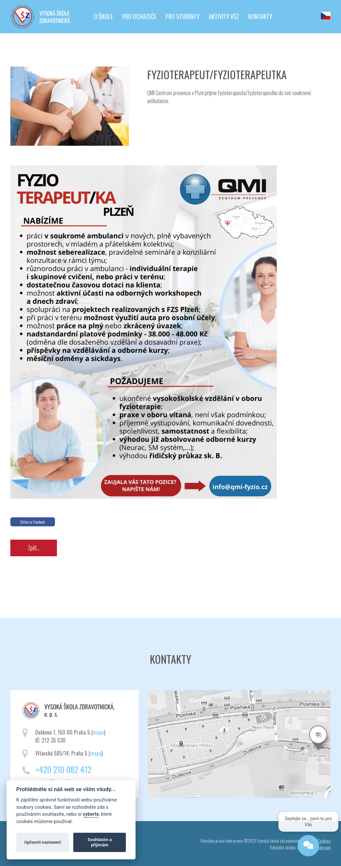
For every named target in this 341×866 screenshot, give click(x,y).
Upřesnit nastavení (42, 842)
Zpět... (34, 547)
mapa (98, 732)
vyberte (91, 814)
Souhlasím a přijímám (100, 842)
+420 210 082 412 (63, 769)
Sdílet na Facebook (32, 522)
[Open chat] (308, 846)
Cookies (324, 840)
